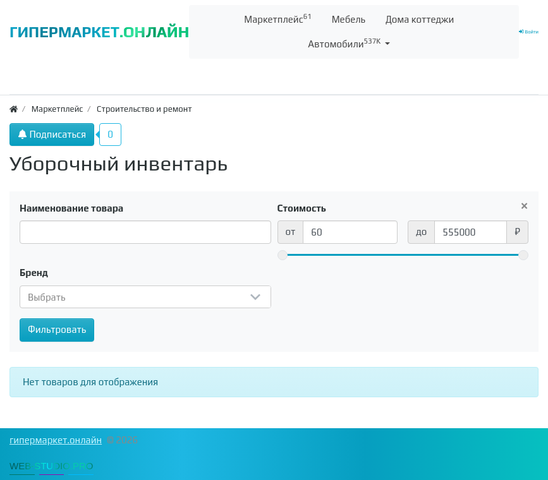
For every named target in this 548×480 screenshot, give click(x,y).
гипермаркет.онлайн (55, 440)
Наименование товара (71, 208)
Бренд (34, 272)
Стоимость (302, 208)
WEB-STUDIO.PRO (51, 465)
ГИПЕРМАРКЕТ (99, 31)
